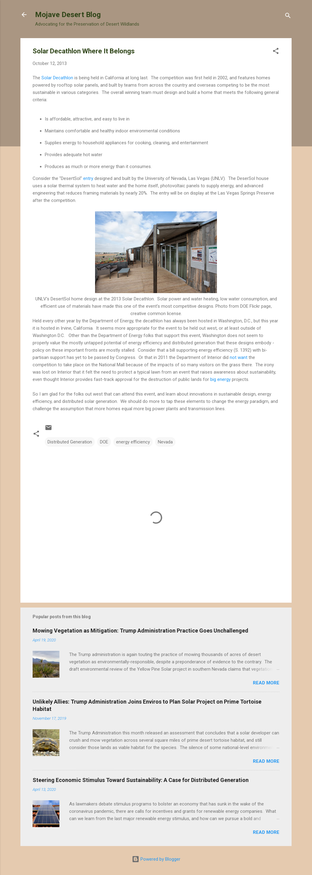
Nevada (165, 442)
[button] (275, 52)
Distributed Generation (70, 442)
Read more (266, 683)
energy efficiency (133, 442)
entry (88, 178)
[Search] (288, 16)
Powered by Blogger (156, 859)
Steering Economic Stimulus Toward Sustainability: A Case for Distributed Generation (141, 780)
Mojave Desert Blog (68, 14)
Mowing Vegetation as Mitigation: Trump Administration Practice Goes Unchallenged (140, 630)
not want (238, 357)
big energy (220, 379)
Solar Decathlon (57, 78)
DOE (104, 442)
